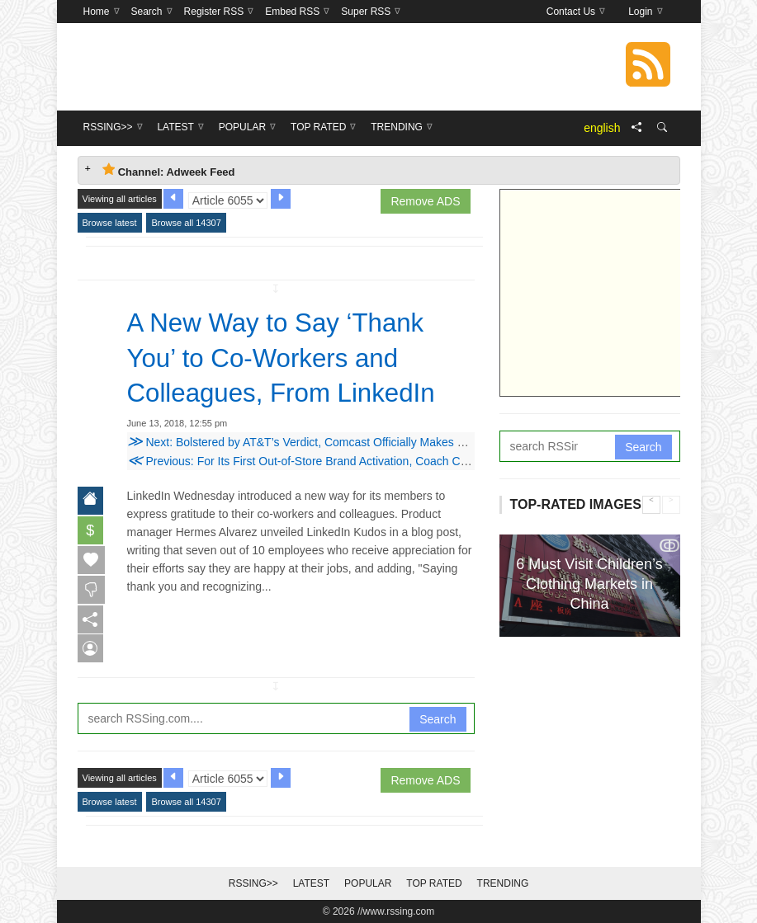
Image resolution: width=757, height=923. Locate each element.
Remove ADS (425, 201)
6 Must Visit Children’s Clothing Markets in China (589, 584)
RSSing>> (253, 883)
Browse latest (110, 223)
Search (437, 719)
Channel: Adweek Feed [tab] (168, 170)
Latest (311, 883)
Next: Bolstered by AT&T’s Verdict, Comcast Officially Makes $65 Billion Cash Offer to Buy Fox (377, 441)
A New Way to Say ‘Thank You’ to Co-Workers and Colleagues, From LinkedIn (284, 357)
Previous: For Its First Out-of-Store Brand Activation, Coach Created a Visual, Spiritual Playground (387, 460)
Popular (367, 883)
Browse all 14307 (185, 223)
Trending (503, 883)
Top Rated (433, 883)
